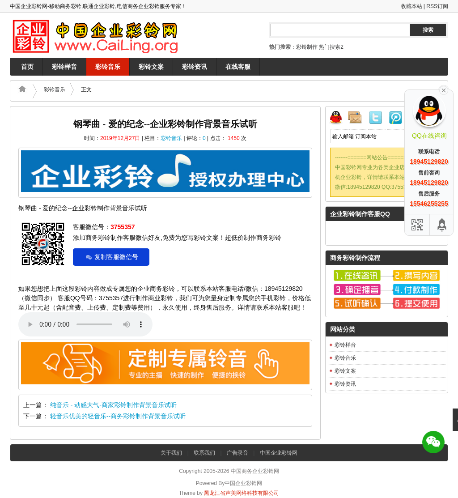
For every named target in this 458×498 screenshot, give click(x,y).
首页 (27, 66)
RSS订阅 (437, 6)
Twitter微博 (377, 119)
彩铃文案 (151, 66)
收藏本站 (411, 6)
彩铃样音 (64, 66)
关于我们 (171, 453)
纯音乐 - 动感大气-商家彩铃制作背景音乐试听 (113, 405)
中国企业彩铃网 (278, 453)
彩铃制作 (307, 47)
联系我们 (204, 453)
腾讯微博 (396, 119)
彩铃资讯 (194, 66)
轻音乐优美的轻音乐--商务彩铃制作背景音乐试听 (118, 416)
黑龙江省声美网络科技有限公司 (241, 493)
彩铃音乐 (107, 66)
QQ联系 (339, 119)
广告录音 (237, 453)
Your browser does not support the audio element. (85, 324)
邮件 (358, 119)
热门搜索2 (331, 47)
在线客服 (237, 66)
